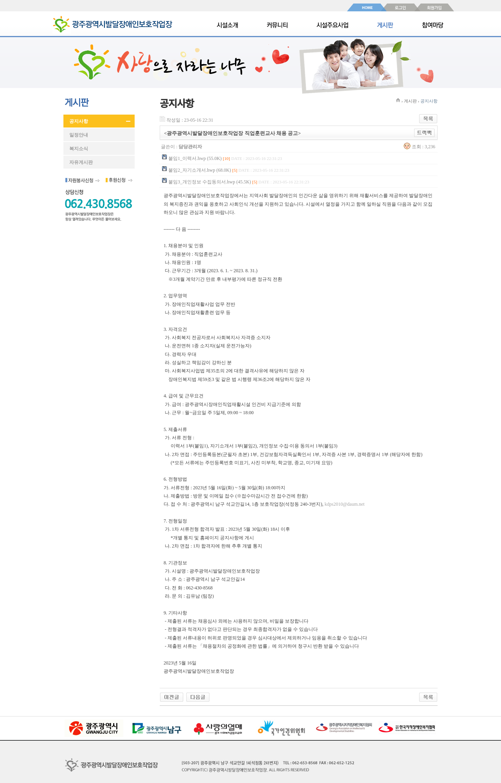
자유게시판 (81, 162)
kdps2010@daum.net (344, 504)
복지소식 (78, 148)
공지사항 (78, 121)
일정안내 (78, 135)
